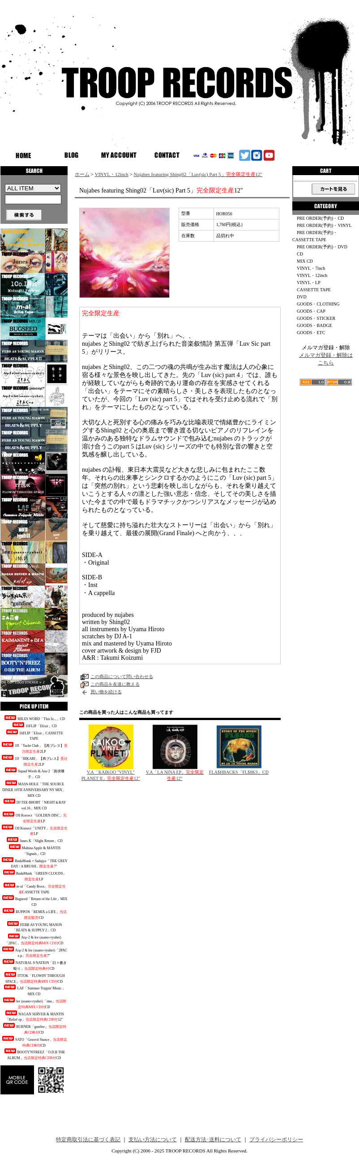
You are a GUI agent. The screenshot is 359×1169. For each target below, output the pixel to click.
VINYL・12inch (111, 174)
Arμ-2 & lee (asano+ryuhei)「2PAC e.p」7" (34, 952)
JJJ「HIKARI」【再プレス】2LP (33, 761)
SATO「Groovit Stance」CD (34, 1041)
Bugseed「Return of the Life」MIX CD (34, 901)
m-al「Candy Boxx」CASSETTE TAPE (34, 888)
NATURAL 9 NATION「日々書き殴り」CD (34, 965)
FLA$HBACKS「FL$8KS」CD (239, 772)
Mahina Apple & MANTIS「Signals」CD (34, 850)
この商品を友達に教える (115, 684)
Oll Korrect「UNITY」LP (34, 830)
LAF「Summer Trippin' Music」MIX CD (34, 990)
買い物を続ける (106, 691)
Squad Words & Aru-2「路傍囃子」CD (34, 773)
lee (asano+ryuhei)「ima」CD (34, 1003)
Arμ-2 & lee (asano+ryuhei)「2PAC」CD (34, 939)
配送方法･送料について (213, 1139)
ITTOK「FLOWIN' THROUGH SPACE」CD (33, 978)
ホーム (82, 174)
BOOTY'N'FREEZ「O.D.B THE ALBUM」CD (34, 1054)
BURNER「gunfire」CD (34, 1029)
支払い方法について (152, 1139)
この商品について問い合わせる (121, 676)
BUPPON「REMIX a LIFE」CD (34, 914)
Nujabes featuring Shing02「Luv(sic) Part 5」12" (198, 174)
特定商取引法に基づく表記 (88, 1139)
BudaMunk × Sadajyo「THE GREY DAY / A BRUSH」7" (34, 863)
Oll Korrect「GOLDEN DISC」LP (34, 817)
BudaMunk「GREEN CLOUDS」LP (34, 875)
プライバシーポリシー (276, 1139)
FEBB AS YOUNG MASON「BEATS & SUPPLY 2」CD (34, 927)
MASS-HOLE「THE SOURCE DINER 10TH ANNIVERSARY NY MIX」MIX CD (34, 789)
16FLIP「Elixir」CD (34, 725)
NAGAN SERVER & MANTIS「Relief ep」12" (34, 1016)
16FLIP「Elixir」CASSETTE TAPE (34, 735)
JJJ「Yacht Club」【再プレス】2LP (33, 748)
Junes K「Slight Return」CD (34, 840)
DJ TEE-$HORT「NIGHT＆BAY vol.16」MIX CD (34, 804)
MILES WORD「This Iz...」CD (34, 718)
